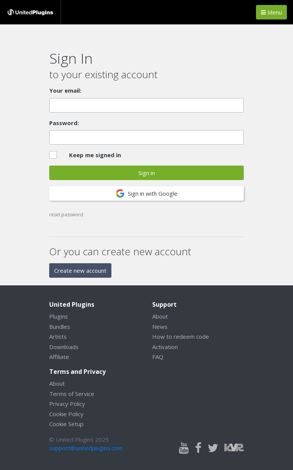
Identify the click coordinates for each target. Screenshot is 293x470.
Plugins (58, 316)
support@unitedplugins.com (85, 448)
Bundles (59, 326)
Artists (58, 336)
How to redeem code (180, 336)
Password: (64, 123)
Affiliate (59, 357)
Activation (165, 347)
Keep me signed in (95, 155)
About (160, 316)
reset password (66, 214)
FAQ (157, 357)
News (159, 326)
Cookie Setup (66, 424)
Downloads (64, 347)
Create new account (80, 270)
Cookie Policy (66, 414)
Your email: (65, 90)
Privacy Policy (67, 403)
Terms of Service (71, 394)
